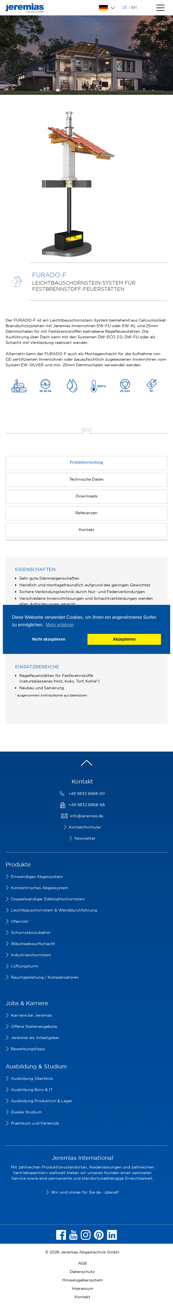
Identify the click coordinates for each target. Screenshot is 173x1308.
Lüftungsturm (24, 966)
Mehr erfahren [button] (60, 624)
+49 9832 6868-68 (86, 804)
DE (124, 7)
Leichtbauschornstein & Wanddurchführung (54, 910)
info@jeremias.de (86, 815)
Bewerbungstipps (28, 1048)
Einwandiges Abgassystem (37, 876)
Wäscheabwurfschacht (33, 943)
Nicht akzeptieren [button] (48, 639)
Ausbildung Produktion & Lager (41, 1100)
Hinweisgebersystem (82, 1280)
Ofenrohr (20, 921)
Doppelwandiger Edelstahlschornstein (48, 898)
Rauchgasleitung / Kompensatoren (45, 977)
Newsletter (85, 838)
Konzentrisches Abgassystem (39, 887)
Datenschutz (82, 1271)
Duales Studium (26, 1112)
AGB (82, 1263)
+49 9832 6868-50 (86, 793)
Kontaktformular (85, 827)
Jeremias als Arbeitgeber (35, 1037)
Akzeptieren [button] (124, 639)
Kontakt (82, 1296)
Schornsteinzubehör (31, 932)
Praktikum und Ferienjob (35, 1123)
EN (134, 7)
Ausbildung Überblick (32, 1078)
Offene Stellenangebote (34, 1026)
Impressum (82, 1288)
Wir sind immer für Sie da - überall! (85, 1192)
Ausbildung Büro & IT (32, 1089)
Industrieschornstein (31, 954)
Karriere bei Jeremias (31, 1015)
